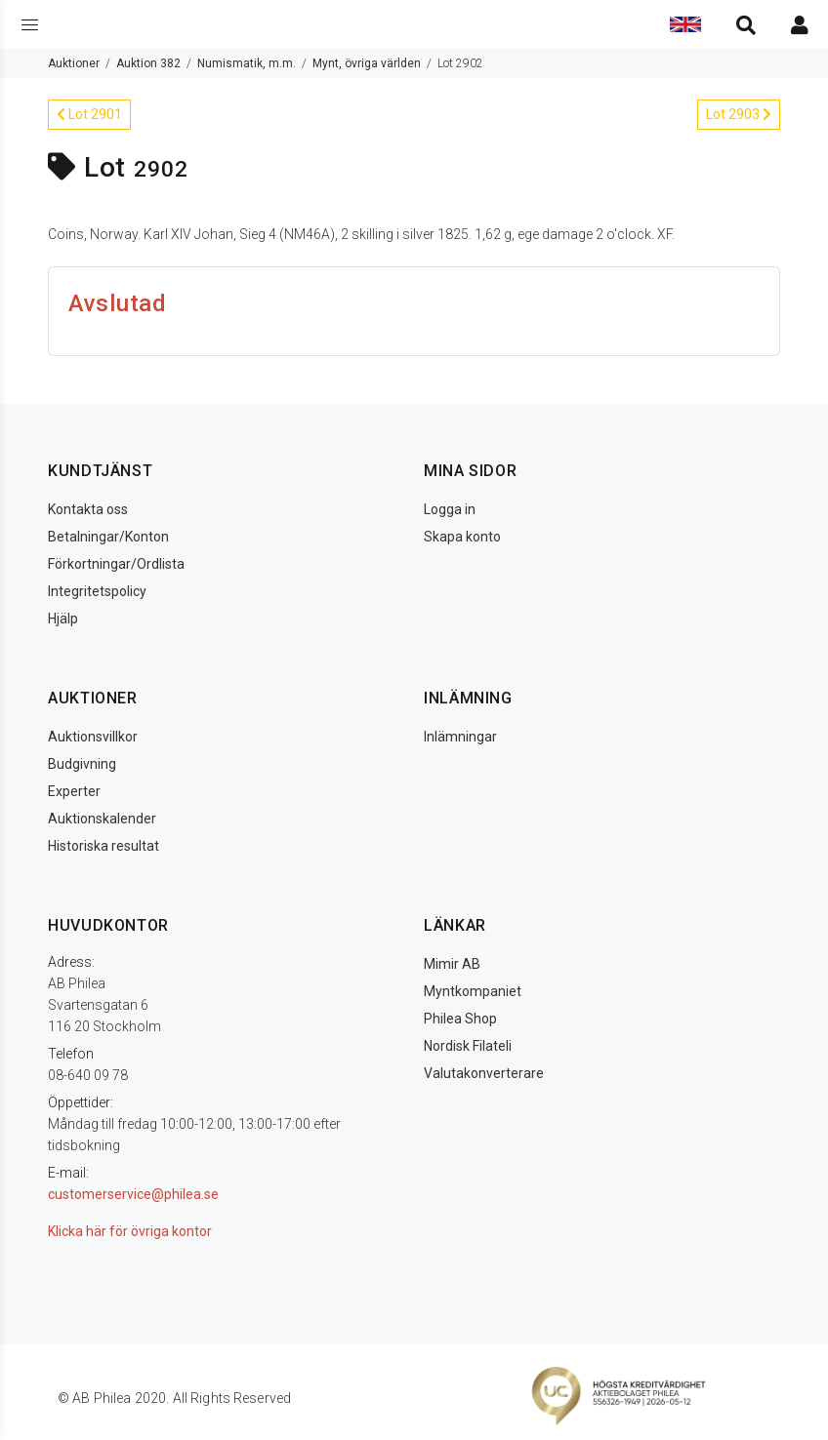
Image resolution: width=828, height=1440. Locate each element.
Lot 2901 (89, 114)
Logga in (450, 509)
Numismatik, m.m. (246, 63)
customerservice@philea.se (133, 1194)
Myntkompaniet (472, 991)
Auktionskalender (102, 818)
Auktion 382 (148, 63)
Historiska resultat (103, 846)
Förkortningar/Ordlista (116, 564)
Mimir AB (452, 964)
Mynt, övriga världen (366, 63)
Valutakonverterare (484, 1073)
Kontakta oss (88, 509)
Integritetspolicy (97, 591)
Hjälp (63, 618)
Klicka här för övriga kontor (130, 1231)
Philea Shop (460, 1018)
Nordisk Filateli (468, 1046)
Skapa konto (462, 536)
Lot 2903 (738, 114)
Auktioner (74, 63)
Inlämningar (460, 736)
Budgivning (82, 764)
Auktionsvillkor (93, 736)
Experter (74, 791)
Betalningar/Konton (108, 536)
